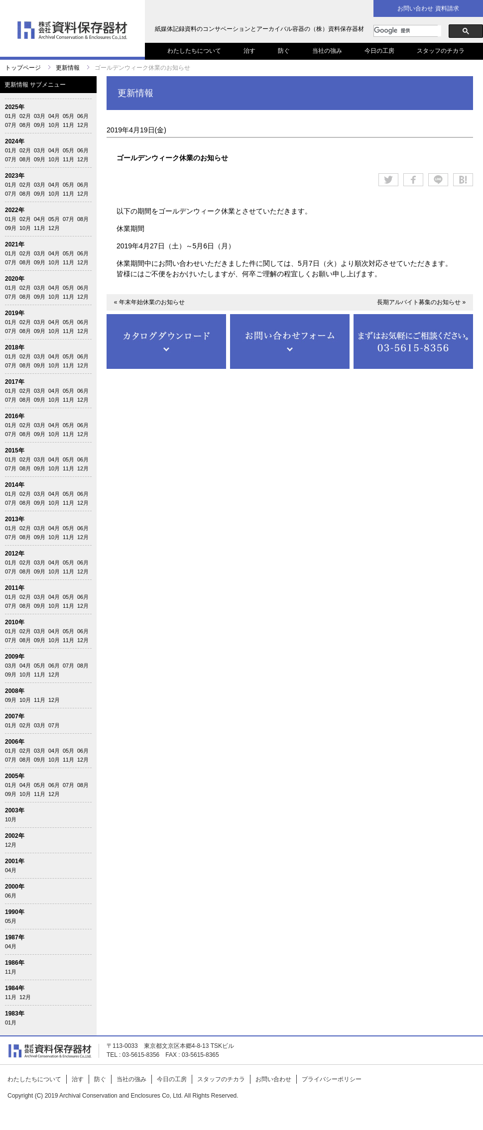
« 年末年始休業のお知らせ (149, 302)
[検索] (407, 30)
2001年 (14, 861)
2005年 (14, 776)
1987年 (14, 937)
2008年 (14, 690)
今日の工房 (379, 50)
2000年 (14, 886)
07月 (10, 125)
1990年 (14, 911)
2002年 (14, 835)
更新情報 (68, 67)
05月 (68, 116)
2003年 (14, 810)
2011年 (14, 587)
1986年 (14, 962)
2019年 (14, 313)
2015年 (14, 450)
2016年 (14, 416)
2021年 (14, 244)
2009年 (14, 656)
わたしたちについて (194, 50)
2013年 (14, 519)
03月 (39, 116)
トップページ (23, 67)
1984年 (14, 988)
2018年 (14, 347)
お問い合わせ (273, 1079)
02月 (25, 116)
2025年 (14, 107)
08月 (25, 125)
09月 (39, 125)
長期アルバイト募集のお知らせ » (421, 302)
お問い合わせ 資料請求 (428, 8)
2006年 (14, 741)
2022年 (14, 210)
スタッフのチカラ (441, 50)
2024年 (14, 141)
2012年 (14, 553)
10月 (54, 125)
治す (249, 50)
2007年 (14, 716)
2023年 (14, 175)
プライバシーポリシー (332, 1079)
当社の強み (327, 50)
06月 (83, 116)
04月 (54, 116)
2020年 (14, 278)
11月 (68, 125)
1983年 (14, 1013)
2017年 (14, 381)
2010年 (14, 622)
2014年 (14, 484)
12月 (83, 125)
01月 (10, 116)
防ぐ (284, 50)
